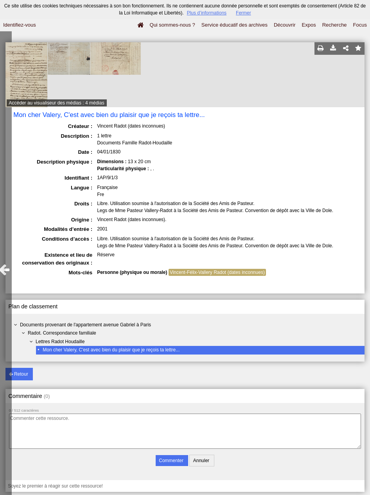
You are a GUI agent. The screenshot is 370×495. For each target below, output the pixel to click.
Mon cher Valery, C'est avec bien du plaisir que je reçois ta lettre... (111, 350)
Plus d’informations (206, 13)
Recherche (334, 25)
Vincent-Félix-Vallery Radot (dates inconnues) (217, 272)
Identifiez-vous (19, 25)
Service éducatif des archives (234, 25)
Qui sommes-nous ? (172, 25)
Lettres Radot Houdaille (60, 341)
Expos (309, 25)
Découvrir (285, 25)
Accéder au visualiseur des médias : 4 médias (56, 103)
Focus (360, 25)
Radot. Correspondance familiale (62, 333)
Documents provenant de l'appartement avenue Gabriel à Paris (85, 325)
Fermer (243, 13)
